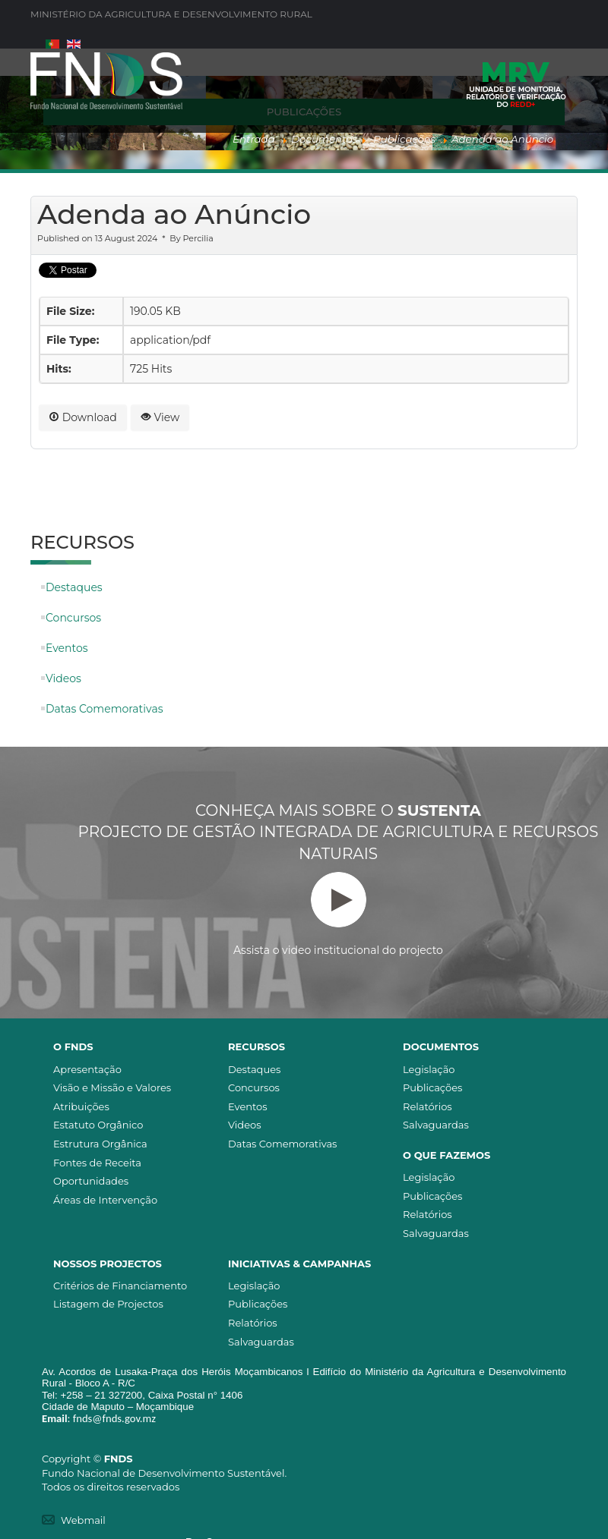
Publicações (432, 1087)
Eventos (67, 648)
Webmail (83, 1520)
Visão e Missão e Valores (112, 1087)
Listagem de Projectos (108, 1304)
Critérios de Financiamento (120, 1285)
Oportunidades (90, 1181)
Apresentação (87, 1069)
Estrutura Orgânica (100, 1144)
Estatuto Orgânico (98, 1125)
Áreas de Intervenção (105, 1200)
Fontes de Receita (97, 1163)
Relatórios (427, 1106)
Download (83, 417)
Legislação (428, 1069)
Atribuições (81, 1106)
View (160, 417)
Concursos (73, 618)
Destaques (74, 587)
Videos (63, 678)
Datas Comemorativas (104, 709)
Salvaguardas (436, 1125)
